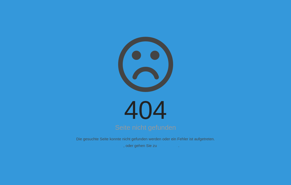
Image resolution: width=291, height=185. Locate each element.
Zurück (118, 145)
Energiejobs (168, 145)
